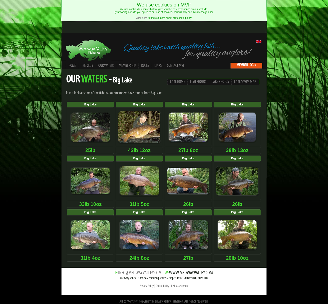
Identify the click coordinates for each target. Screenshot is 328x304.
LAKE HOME (177, 82)
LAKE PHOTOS (220, 82)
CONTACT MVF (175, 66)
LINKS (158, 66)
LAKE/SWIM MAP (245, 82)
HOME (72, 66)
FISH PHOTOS (198, 82)
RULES (145, 66)
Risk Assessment (179, 286)
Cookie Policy (162, 286)
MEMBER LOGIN (246, 65)
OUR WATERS (106, 66)
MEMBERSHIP (127, 66)
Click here (141, 17)
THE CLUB (87, 66)
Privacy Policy (147, 286)
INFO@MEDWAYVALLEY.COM (139, 273)
